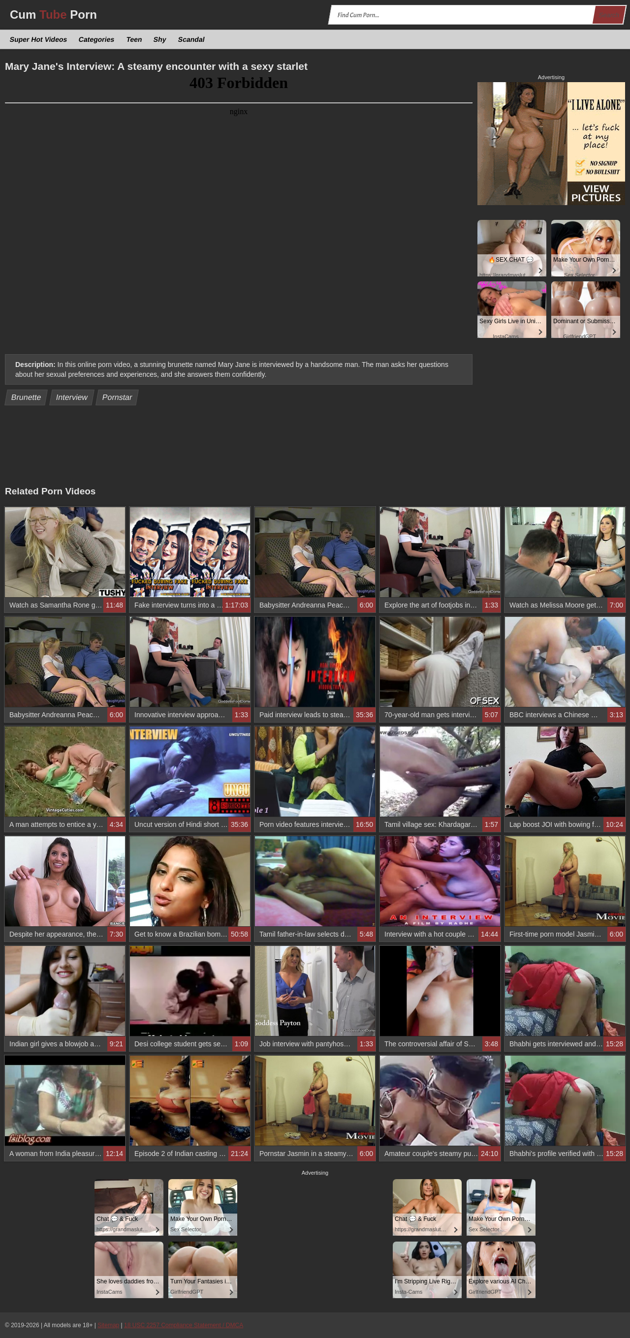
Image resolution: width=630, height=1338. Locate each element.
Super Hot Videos (38, 39)
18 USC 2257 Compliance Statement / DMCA (183, 1325)
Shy (160, 39)
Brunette (26, 397)
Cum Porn (53, 14)
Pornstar (117, 397)
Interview (72, 397)
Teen (134, 39)
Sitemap (108, 1325)
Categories (96, 39)
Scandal (191, 39)
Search (609, 15)
